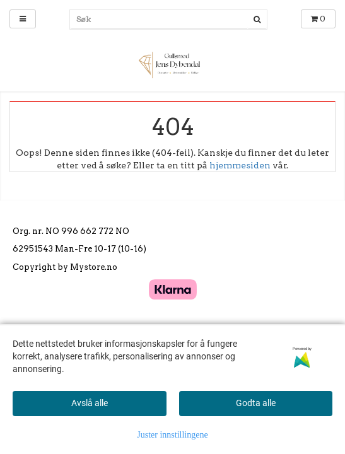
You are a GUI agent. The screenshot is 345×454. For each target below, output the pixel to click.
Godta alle (256, 403)
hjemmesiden (240, 165)
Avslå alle (89, 403)
